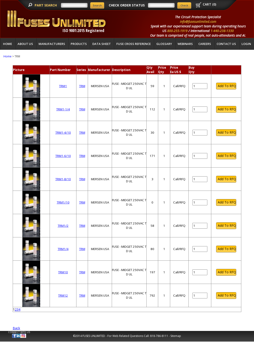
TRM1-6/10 (63, 156)
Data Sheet (101, 44)
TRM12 (63, 295)
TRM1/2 (63, 226)
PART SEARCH (46, 5)
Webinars (185, 44)
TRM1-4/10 (63, 132)
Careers (204, 44)
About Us (25, 44)
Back (16, 328)
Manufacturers (52, 44)
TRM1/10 (63, 202)
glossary (164, 44)
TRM (82, 86)
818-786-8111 (159, 336)
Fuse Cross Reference (133, 44)
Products (79, 44)
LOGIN (246, 44)
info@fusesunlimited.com (198, 21)
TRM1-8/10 (63, 179)
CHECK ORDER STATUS (127, 5)
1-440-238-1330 (222, 31)
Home (7, 44)
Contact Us (226, 44)
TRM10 (63, 272)
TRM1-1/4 (63, 109)
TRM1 (63, 86)
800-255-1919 (177, 31)
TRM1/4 (63, 249)
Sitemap (175, 336)
